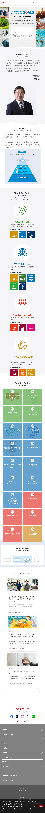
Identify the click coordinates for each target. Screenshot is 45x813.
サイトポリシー (26, 783)
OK (41, 806)
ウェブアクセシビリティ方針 (20, 796)
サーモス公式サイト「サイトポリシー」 (16, 808)
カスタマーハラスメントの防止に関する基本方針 (22, 794)
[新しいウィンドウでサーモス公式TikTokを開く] (17, 711)
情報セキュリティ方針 (22, 789)
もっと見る (37, 691)
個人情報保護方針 (22, 785)
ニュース (4, 738)
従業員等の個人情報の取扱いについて (22, 787)
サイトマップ (18, 783)
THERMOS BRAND (7, 729)
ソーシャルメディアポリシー (22, 792)
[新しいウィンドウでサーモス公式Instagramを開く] (22, 711)
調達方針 (29, 796)
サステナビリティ (7, 752)
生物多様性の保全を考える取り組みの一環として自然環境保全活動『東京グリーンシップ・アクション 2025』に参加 (22, 36)
